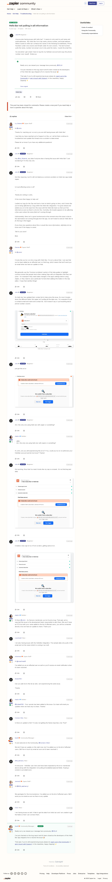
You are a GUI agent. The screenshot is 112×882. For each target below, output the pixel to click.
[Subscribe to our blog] (18, 873)
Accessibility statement (62, 866)
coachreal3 (18, 638)
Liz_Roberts (18, 123)
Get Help (11, 9)
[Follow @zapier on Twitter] (22, 873)
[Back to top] (108, 863)
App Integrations (102, 873)
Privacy (105, 878)
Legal (99, 878)
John (16, 35)
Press (69, 873)
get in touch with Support (38, 78)
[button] (92, 3)
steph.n (17, 436)
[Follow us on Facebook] (11, 873)
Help (48, 873)
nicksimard (18, 656)
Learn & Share (23, 9)
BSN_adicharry (19, 761)
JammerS (18, 781)
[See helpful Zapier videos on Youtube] (25, 873)
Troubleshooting (25, 13)
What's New (36, 9)
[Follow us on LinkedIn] (15, 873)
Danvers (17, 247)
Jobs (74, 873)
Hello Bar (19, 92)
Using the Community (89, 30)
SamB (16, 738)
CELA (16, 807)
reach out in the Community (59, 842)
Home (9, 13)
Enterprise (81, 873)
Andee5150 (18, 679)
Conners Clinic (19, 718)
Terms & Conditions (48, 866)
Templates (91, 873)
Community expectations (90, 33)
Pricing (42, 873)
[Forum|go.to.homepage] (21, 3)
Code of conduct (87, 27)
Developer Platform (58, 873)
